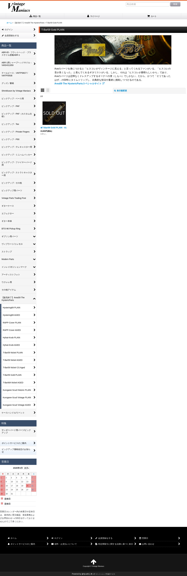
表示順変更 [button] (120, 90)
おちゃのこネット (89, 574)
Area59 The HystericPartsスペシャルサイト (79, 83)
